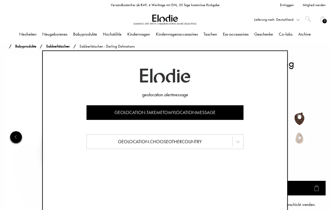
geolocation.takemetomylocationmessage (165, 112)
